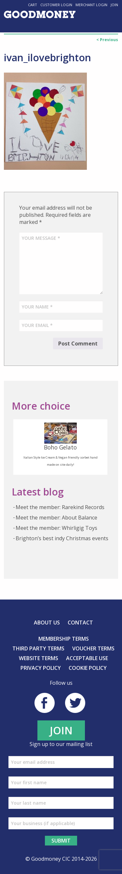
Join (114, 4)
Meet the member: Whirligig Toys (56, 527)
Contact (80, 622)
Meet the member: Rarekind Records (60, 507)
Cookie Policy (88, 667)
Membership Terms (63, 638)
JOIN (61, 730)
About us (47, 622)
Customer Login (56, 4)
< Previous (107, 39)
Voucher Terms (93, 648)
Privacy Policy (40, 667)
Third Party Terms (38, 648)
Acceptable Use (87, 658)
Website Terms (38, 658)
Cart (32, 4)
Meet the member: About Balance (56, 517)
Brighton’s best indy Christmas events (62, 538)
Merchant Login (91, 4)
